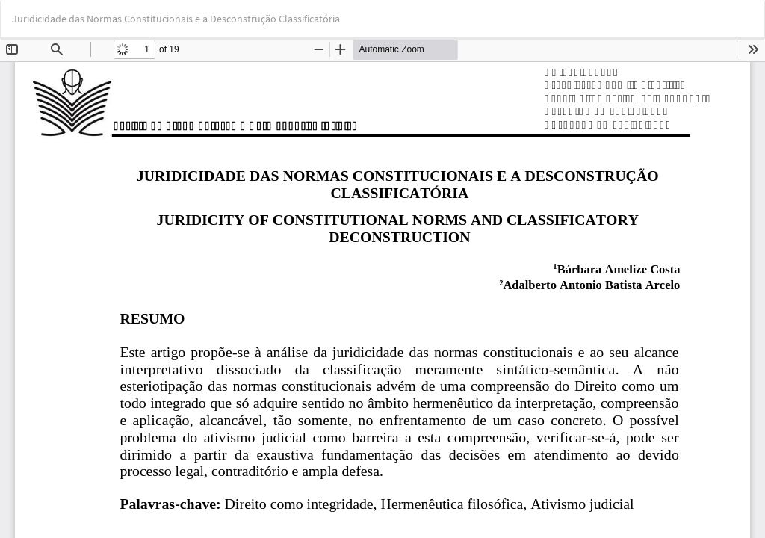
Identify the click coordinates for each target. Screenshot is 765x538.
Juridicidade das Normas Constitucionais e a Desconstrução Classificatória (176, 18)
